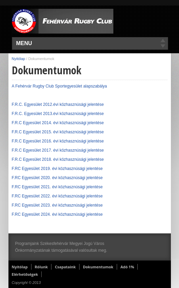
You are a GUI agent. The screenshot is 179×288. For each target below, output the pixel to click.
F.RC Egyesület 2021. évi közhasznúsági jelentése (57, 187)
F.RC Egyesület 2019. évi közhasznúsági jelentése (57, 168)
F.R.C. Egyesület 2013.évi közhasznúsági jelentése (58, 113)
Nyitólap (18, 59)
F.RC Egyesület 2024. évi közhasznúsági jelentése (57, 214)
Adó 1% (127, 266)
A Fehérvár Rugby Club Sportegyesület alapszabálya (59, 86)
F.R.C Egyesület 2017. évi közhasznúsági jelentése (58, 150)
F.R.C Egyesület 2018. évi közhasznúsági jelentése (58, 159)
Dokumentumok (98, 266)
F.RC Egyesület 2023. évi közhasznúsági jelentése (57, 205)
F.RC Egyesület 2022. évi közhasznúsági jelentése (57, 196)
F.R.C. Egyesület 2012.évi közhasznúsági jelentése (58, 104)
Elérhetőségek (25, 274)
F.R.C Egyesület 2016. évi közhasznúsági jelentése (58, 141)
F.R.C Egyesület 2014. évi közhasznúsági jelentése (58, 122)
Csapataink (65, 266)
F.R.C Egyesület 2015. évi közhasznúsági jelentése (58, 132)
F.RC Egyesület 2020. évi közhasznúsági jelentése (57, 177)
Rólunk (41, 266)
